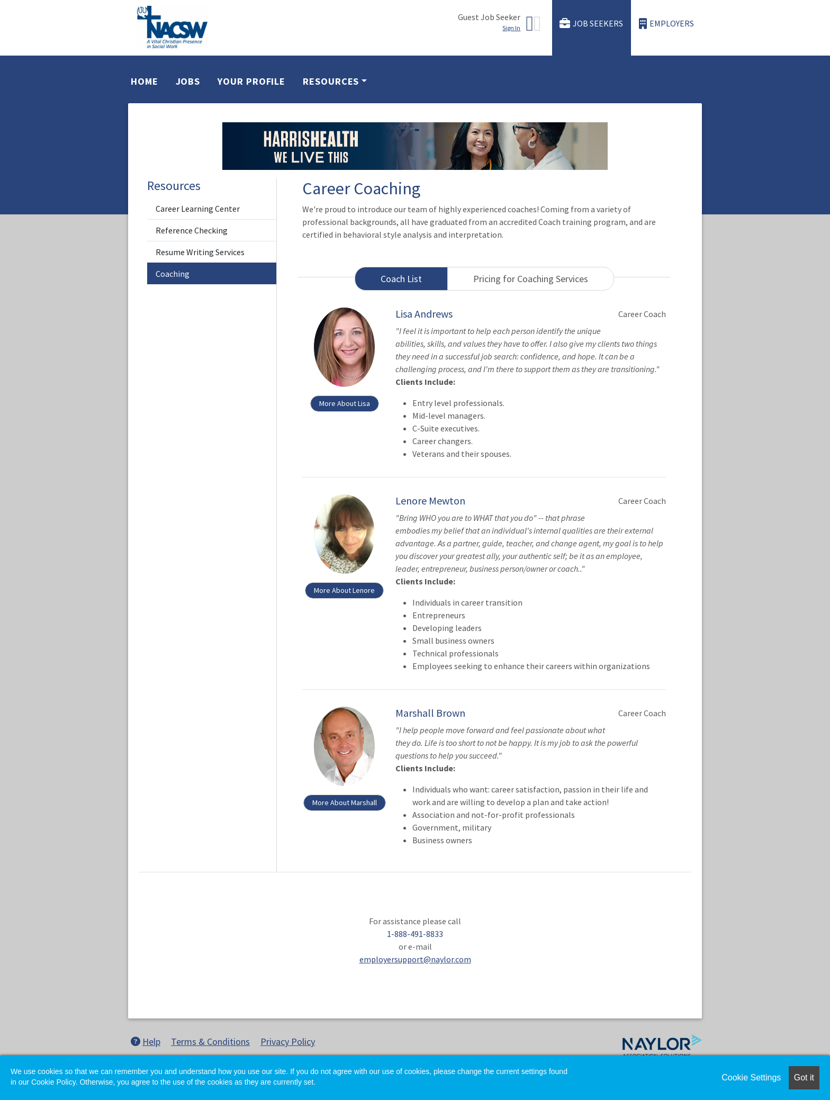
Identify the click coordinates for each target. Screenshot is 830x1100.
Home (144, 81)
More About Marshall (344, 802)
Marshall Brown (430, 712)
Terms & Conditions (210, 1041)
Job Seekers (591, 23)
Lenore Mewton (430, 500)
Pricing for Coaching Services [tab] (530, 279)
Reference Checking (192, 230)
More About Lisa (344, 403)
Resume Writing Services (200, 252)
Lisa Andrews (424, 313)
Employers (666, 23)
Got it (804, 1077)
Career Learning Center (198, 208)
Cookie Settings (751, 1077)
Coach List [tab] (401, 279)
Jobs (188, 81)
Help (145, 1041)
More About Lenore (344, 590)
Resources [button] (331, 81)
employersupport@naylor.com (415, 959)
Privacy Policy (287, 1041)
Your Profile (251, 81)
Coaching (173, 273)
